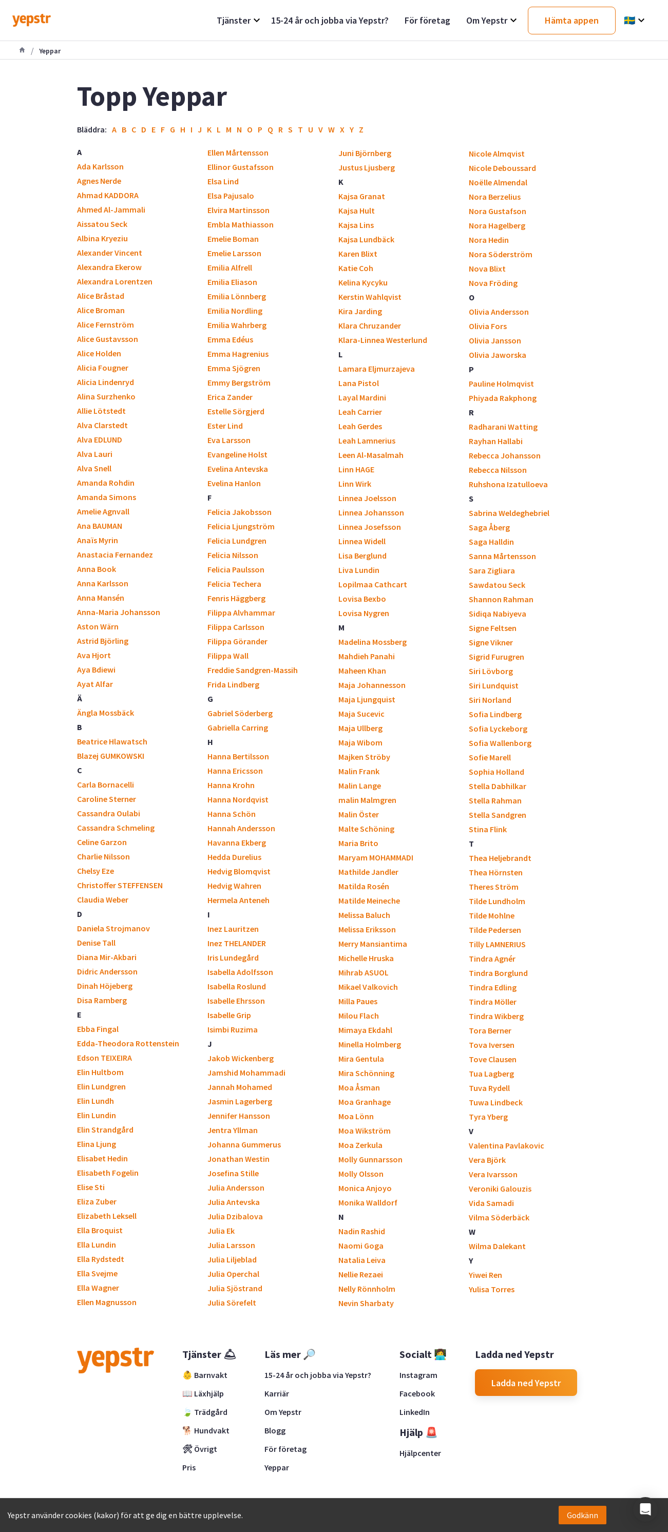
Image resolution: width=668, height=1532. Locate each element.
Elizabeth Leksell (107, 1216)
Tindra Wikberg (496, 1016)
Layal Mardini (362, 397)
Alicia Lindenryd (105, 382)
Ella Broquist (100, 1230)
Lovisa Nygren (363, 613)
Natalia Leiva (362, 1260)
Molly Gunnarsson (370, 1159)
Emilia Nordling (234, 310)
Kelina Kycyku (363, 282)
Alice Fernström (105, 324)
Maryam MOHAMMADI (375, 857)
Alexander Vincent (109, 252)
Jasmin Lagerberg (239, 1101)
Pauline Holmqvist (501, 383)
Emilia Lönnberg (236, 296)
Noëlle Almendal (498, 182)
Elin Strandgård (105, 1129)
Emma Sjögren (233, 368)
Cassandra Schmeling (116, 827)
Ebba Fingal (98, 1029)
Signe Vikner (491, 642)
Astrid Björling (102, 641)
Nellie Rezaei (360, 1274)
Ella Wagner (98, 1287)
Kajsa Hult (356, 210)
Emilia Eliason (232, 282)
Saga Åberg (489, 527)
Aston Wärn (98, 626)
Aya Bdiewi (96, 669)
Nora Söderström (500, 254)
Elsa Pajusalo (230, 195)
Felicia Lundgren (236, 540)
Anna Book (96, 569)
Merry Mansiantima (372, 944)
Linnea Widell (362, 541)
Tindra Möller (493, 1002)
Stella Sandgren (497, 815)
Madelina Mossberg (372, 642)
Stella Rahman (495, 800)
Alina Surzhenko (106, 396)
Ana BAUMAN (99, 526)
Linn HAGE (356, 469)
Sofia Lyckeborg (498, 728)
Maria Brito (358, 843)
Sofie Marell (490, 757)
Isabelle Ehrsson (236, 1000)
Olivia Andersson (499, 312)
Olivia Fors (488, 326)
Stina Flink (488, 829)
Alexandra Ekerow (109, 267)
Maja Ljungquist (366, 699)
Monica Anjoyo (365, 1188)
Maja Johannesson (372, 685)
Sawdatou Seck (497, 585)
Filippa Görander (237, 641)
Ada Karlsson (100, 166)
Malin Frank (358, 771)
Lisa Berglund (362, 555)
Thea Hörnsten (496, 872)
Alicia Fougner (102, 367)
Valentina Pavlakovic (506, 1145)
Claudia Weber (102, 899)
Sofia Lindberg (495, 714)
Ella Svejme (97, 1273)
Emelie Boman (233, 239)
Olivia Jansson (495, 340)
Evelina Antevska (237, 469)
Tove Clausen (493, 1059)
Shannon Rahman (501, 599)
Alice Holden (99, 353)
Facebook (417, 1393)
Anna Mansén (100, 597)
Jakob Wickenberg (240, 1058)
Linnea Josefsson (369, 527)
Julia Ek (221, 1230)
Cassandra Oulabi (108, 813)
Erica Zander (230, 397)
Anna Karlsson (102, 583)
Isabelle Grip (229, 1015)
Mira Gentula (361, 1059)
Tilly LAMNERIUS (497, 944)
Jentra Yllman (232, 1130)
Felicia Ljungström (241, 526)
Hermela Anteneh (238, 900)
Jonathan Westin (238, 1159)
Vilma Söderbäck (499, 1217)
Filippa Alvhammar (241, 612)
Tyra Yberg (488, 1117)
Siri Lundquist (494, 685)
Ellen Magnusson (107, 1302)
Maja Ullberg (360, 728)
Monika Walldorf (367, 1202)
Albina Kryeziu (102, 238)
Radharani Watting (503, 427)
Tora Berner (490, 1030)
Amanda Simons (106, 497)
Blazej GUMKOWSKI (110, 756)
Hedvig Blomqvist (239, 871)
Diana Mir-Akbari (107, 957)
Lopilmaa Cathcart (372, 584)
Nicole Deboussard (502, 168)
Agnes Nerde (99, 181)
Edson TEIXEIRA (104, 1057)
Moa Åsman (359, 1087)
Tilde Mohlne (491, 915)
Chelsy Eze (95, 871)
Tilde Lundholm (497, 901)
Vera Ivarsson (493, 1174)
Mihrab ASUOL (363, 972)
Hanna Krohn (231, 785)
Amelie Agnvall (103, 511)
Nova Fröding (493, 283)
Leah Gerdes (360, 426)
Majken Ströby (364, 757)
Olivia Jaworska (497, 355)
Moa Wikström (364, 1130)
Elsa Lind (223, 181)
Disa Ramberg (102, 1000)
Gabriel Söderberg (240, 713)
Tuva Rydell (489, 1088)
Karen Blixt (357, 253)
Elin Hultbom (100, 1072)
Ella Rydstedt (100, 1259)
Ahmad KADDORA (108, 195)
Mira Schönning (366, 1073)
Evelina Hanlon (234, 483)
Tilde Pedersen (495, 930)
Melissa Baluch (364, 915)
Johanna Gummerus (244, 1144)
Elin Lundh (95, 1101)
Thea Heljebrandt (500, 858)
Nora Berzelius (495, 197)
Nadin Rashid (361, 1231)
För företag (285, 1449)
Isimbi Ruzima (232, 1029)
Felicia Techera (234, 584)
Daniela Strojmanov (113, 928)
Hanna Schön (231, 814)
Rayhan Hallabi (496, 441)
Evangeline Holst (237, 454)
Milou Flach (358, 1015)
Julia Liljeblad (232, 1259)
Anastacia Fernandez (115, 554)
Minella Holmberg (369, 1044)
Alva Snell (94, 468)
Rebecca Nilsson (498, 470)
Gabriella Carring (237, 727)
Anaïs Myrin (97, 540)
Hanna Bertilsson (238, 756)
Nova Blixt (487, 268)
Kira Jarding (360, 311)
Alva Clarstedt (102, 425)
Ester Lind (225, 425)
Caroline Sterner (106, 799)
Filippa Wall (228, 655)
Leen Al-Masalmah (371, 455)
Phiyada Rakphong (503, 398)
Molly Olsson (361, 1174)
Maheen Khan (362, 670)
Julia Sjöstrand (234, 1288)
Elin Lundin (96, 1115)
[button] (645, 1509)
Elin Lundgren (101, 1086)
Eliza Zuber (97, 1201)
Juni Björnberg (364, 153)
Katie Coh (355, 268)
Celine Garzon (102, 842)
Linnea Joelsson (367, 498)
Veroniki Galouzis (500, 1188)
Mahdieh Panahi (366, 656)
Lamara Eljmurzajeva (376, 368)
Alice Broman (101, 310)
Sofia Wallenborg (500, 743)
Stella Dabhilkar (497, 786)
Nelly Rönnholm (366, 1289)
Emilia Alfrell (229, 267)
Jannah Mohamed (239, 1087)
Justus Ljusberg (366, 167)
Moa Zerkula (360, 1145)
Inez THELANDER (236, 943)
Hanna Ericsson (235, 770)
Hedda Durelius (234, 857)
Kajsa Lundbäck (366, 239)
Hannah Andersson (241, 828)
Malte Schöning (366, 829)
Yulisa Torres (491, 1289)
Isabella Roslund (236, 986)
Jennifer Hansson (238, 1115)
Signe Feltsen (493, 628)
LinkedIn (414, 1412)
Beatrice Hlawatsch (112, 741)
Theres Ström (494, 887)
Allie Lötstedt (101, 411)
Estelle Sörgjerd (235, 411)
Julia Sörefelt (231, 1302)
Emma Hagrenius (238, 354)
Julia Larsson (231, 1245)
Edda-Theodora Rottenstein (128, 1043)
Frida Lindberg (233, 684)
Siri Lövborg (491, 671)
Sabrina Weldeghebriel (509, 513)
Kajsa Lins (356, 225)
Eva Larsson (229, 440)
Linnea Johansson (371, 512)
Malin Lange (359, 785)
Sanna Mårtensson (502, 556)
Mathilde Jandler (368, 872)
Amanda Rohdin (106, 482)
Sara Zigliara (492, 570)
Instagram (418, 1375)
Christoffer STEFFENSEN (120, 885)
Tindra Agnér (492, 958)
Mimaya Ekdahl (365, 1030)
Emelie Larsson (234, 253)
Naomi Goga (361, 1245)
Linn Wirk (354, 483)
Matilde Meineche (369, 900)
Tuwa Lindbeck (496, 1102)
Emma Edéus (230, 339)
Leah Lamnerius (366, 440)
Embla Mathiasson (240, 224)
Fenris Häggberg (236, 598)
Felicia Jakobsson (239, 512)
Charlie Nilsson (103, 856)
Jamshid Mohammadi (246, 1072)
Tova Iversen (491, 1045)
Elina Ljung (96, 1144)
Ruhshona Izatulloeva (508, 484)
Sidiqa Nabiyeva (497, 613)
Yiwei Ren (485, 1275)
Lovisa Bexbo (362, 598)
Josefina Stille (233, 1173)
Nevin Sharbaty (366, 1303)
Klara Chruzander (369, 325)
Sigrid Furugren (496, 657)
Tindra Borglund (498, 973)
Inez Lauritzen (233, 929)
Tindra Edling (493, 987)
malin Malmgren (367, 800)
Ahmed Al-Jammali (111, 209)
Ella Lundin (96, 1244)
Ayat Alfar (95, 684)
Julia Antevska (233, 1202)
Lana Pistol (358, 383)
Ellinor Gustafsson (240, 167)
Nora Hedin (489, 240)
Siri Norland (490, 700)
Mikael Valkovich (368, 987)
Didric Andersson (107, 971)
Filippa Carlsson (235, 627)
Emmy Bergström (239, 382)
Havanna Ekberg (236, 842)
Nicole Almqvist (497, 153)
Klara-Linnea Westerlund (382, 340)
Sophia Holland (496, 772)
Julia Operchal (233, 1274)
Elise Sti (91, 1187)
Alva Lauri (94, 454)
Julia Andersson (235, 1187)
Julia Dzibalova (235, 1216)
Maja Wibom (360, 742)
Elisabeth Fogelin (108, 1172)
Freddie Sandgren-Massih (252, 670)
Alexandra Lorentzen (114, 281)
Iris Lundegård (233, 957)
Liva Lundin (358, 570)
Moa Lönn (356, 1116)
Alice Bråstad (100, 296)
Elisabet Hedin (102, 1158)
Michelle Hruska (366, 958)
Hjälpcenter (420, 1453)
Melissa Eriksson (367, 929)
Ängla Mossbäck (105, 712)
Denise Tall (96, 942)
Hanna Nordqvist (238, 799)
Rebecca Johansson (505, 455)
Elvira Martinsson (238, 210)
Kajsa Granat (361, 196)
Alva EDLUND (99, 439)
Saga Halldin (491, 542)
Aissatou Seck (102, 224)
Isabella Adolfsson (240, 972)
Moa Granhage (364, 1102)
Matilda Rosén (363, 886)
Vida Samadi (491, 1203)
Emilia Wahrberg (236, 325)
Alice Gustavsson (107, 339)
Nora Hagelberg (497, 225)
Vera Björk (487, 1160)
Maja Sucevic (361, 713)
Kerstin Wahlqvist (370, 297)
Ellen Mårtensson (238, 152)
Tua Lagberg (491, 1073)
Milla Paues (357, 1001)
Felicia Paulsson (235, 569)
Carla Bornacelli (105, 784)
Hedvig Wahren (234, 885)
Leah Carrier (360, 412)
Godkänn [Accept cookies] (582, 1515)
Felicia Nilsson (232, 555)
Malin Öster (358, 814)
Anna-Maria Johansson (118, 612)
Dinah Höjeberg (104, 986)
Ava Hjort (94, 655)
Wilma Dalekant (497, 1246)
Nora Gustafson (497, 211)
